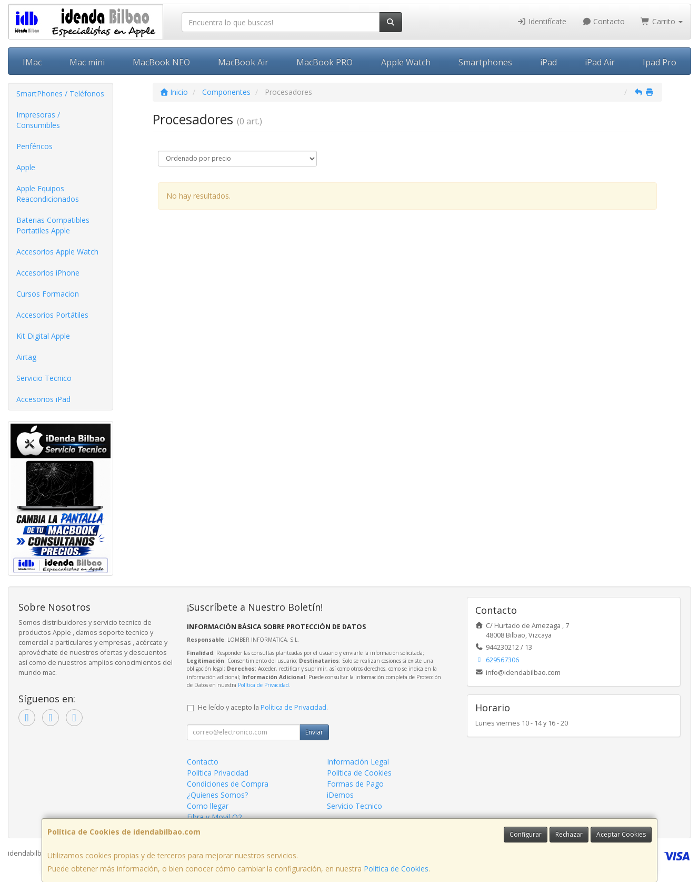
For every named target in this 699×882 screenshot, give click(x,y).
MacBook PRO (324, 62)
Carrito (662, 21)
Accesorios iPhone (47, 273)
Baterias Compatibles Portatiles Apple (52, 225)
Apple (25, 167)
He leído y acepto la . (263, 707)
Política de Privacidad (263, 685)
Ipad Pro (659, 62)
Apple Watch (406, 62)
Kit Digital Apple (43, 336)
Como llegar (207, 806)
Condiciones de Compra (227, 784)
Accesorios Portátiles (52, 315)
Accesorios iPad (43, 399)
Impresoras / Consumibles (38, 120)
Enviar (314, 732)
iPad (548, 62)
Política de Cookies (396, 869)
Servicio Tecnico (44, 378)
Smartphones (485, 62)
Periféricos (34, 146)
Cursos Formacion (47, 294)
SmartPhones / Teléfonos (60, 94)
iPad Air (600, 62)
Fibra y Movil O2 (214, 817)
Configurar (526, 834)
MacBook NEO (161, 62)
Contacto (603, 21)
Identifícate (541, 21)
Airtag (26, 357)
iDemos (340, 795)
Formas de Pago (355, 784)
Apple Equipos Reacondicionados (47, 193)
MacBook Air (243, 62)
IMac (32, 62)
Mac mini (87, 62)
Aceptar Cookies (621, 834)
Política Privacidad (217, 773)
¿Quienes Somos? (217, 795)
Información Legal (358, 762)
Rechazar (569, 834)
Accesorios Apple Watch (57, 252)
